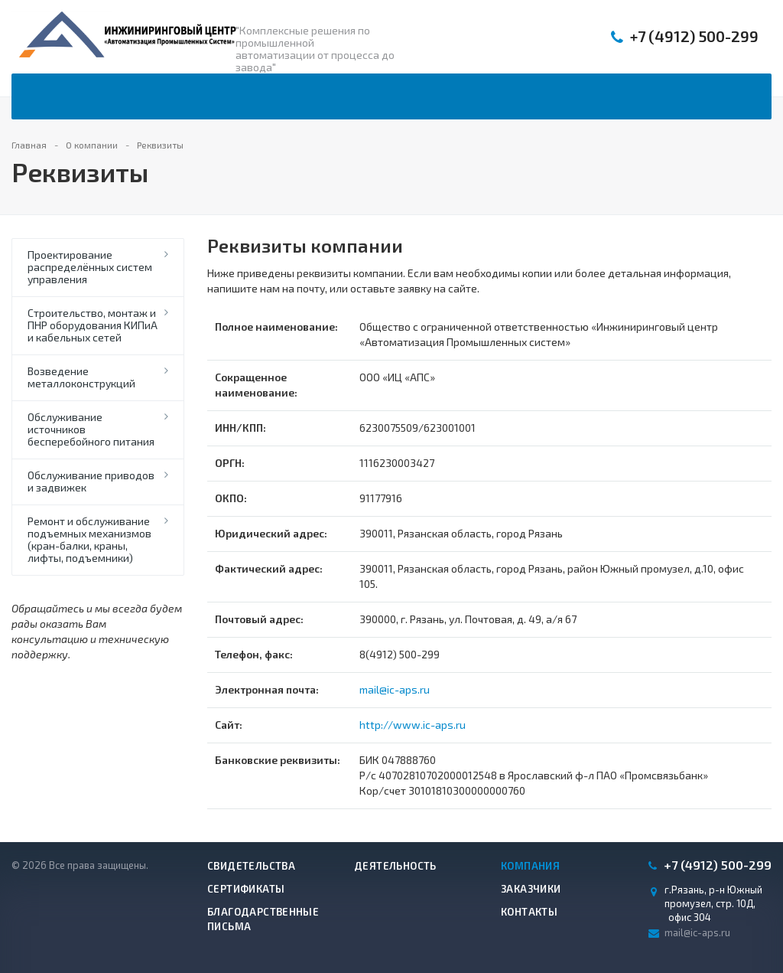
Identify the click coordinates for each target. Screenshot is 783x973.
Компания (530, 866)
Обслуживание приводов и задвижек (91, 481)
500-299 (694, 36)
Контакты (529, 912)
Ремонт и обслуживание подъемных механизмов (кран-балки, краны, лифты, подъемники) (89, 539)
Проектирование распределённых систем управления (90, 267)
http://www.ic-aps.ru (412, 724)
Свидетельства (251, 866)
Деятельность (395, 866)
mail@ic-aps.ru (394, 689)
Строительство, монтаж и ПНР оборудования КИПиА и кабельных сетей (93, 325)
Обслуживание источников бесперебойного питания (91, 429)
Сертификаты (245, 889)
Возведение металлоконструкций (81, 377)
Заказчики (531, 889)
